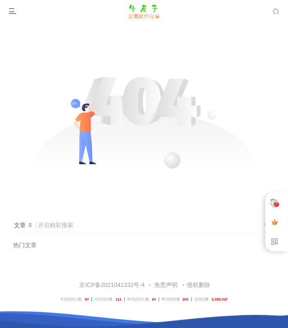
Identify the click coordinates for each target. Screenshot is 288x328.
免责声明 (166, 284)
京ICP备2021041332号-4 (111, 284)
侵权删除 (198, 284)
